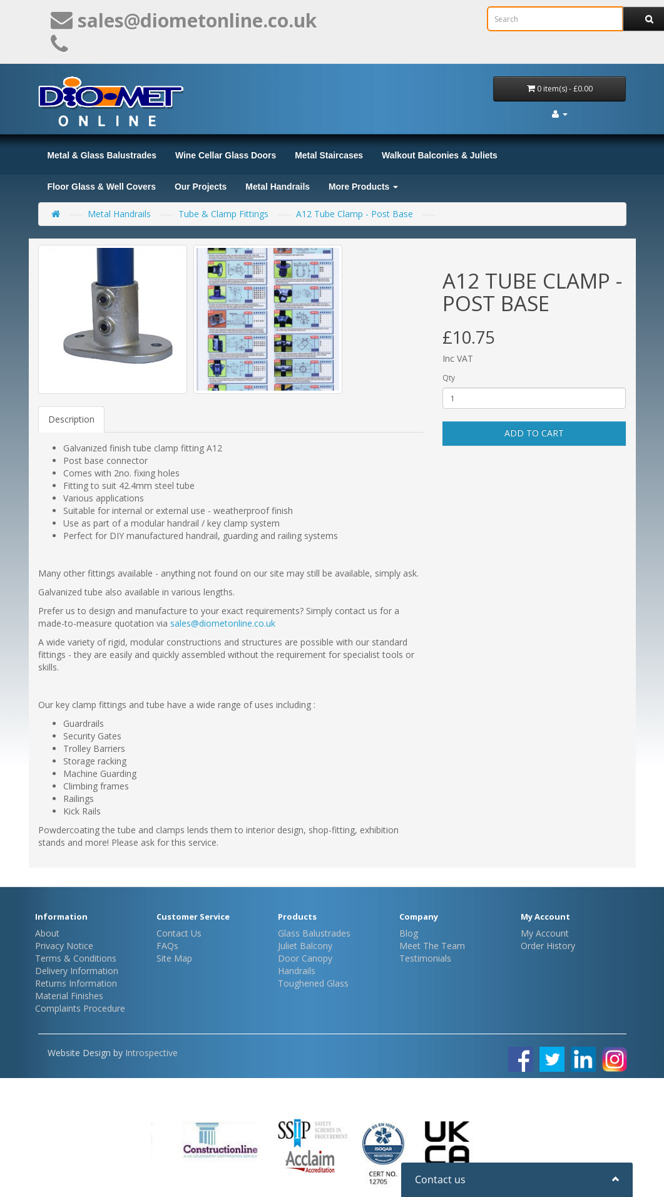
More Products (363, 187)
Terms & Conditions (75, 958)
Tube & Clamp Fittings (223, 214)
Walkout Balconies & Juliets (440, 155)
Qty (448, 377)
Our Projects (201, 187)
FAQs (167, 946)
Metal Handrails (277, 187)
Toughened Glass (313, 983)
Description (71, 419)
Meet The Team (432, 946)
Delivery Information (76, 971)
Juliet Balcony (305, 946)
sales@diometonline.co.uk (222, 623)
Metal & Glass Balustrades (102, 155)
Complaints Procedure (80, 1008)
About (47, 933)
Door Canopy (305, 958)
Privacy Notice (64, 946)
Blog (408, 933)
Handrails (296, 971)
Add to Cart (534, 433)
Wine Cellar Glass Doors (225, 155)
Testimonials (425, 958)
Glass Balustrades (314, 933)
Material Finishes (69, 996)
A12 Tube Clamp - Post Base (354, 214)
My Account (545, 933)
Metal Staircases (329, 155)
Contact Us (179, 933)
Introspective (151, 1053)
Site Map (174, 958)
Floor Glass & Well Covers (102, 187)
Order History (548, 946)
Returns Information (76, 983)
